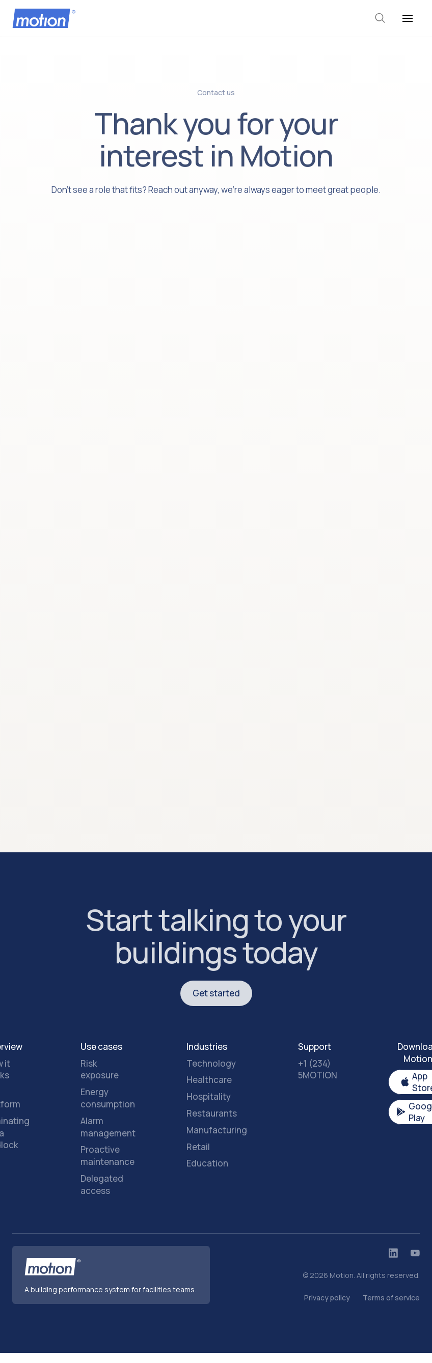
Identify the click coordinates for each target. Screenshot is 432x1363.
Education (207, 1163)
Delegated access (101, 1185)
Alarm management (108, 1127)
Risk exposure (99, 1069)
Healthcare (209, 1080)
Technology (211, 1063)
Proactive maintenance (107, 1155)
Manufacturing (216, 1130)
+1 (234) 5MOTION (317, 1069)
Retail (198, 1147)
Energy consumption (107, 1098)
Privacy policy (327, 1297)
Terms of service (391, 1297)
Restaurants (211, 1113)
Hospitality (208, 1096)
